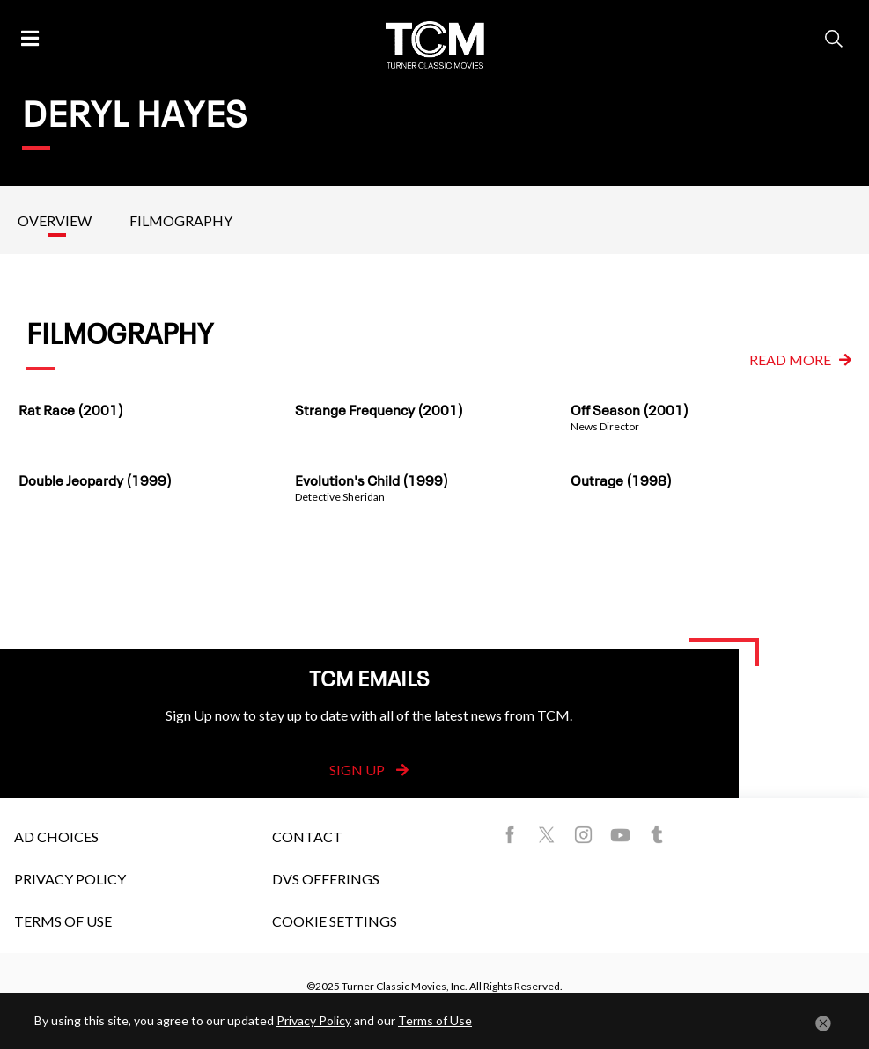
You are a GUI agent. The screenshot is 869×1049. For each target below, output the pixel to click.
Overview (55, 220)
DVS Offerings (325, 878)
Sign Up (369, 769)
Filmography (180, 220)
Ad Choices (56, 836)
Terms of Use (63, 921)
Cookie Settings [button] (334, 921)
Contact (307, 836)
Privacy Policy (70, 878)
